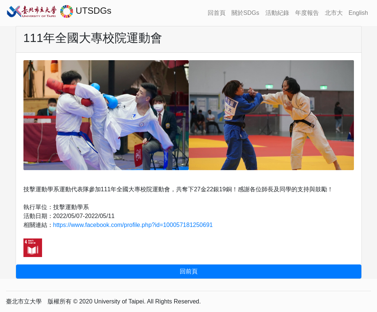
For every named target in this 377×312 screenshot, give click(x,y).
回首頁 (217, 13)
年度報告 (307, 13)
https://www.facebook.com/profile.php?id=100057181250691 (133, 225)
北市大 (334, 13)
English (358, 13)
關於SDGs (245, 13)
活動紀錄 (277, 13)
